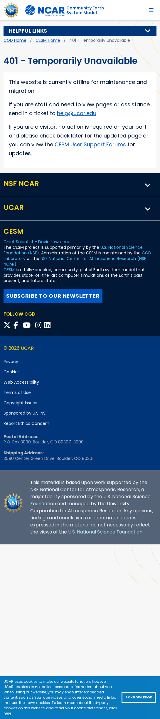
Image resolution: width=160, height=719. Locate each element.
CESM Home (48, 40)
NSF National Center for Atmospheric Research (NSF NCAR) (75, 261)
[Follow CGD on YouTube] (28, 325)
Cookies (12, 372)
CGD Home (15, 40)
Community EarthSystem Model (85, 10)
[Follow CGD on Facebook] (17, 325)
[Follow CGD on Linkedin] (48, 325)
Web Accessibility (21, 382)
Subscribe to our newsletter (53, 295)
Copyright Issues (20, 403)
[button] (147, 31)
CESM (9, 270)
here (7, 713)
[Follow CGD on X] (8, 325)
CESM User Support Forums (90, 144)
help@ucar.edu (76, 113)
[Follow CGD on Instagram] (39, 325)
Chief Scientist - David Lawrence (37, 242)
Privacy (11, 362)
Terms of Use (17, 392)
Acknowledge (138, 697)
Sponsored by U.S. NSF (26, 413)
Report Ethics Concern (26, 423)
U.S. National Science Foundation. (105, 532)
